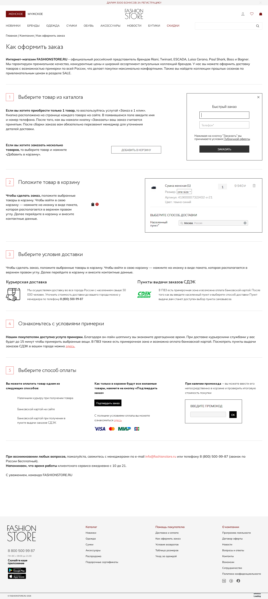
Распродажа (93, 556)
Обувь (89, 25)
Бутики (154, 25)
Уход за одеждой (166, 556)
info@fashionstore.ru (160, 456)
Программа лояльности (236, 532)
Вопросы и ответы (233, 550)
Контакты (228, 556)
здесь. (70, 346)
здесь (118, 420)
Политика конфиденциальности (241, 573)
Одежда (53, 25)
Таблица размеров (166, 550)
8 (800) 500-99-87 (71, 299)
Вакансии (228, 562)
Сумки (71, 25)
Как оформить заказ (168, 538)
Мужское (35, 14)
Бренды (33, 25)
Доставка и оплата (167, 532)
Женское (16, 14)
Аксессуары (110, 25)
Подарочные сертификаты (102, 562)
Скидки (173, 25)
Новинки (13, 25)
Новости (134, 25)
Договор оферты (232, 538)
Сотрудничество (232, 568)
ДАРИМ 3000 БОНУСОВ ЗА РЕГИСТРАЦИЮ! (134, 3)
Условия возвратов (167, 544)
